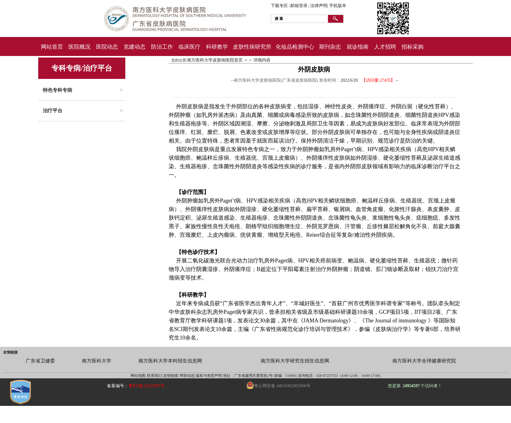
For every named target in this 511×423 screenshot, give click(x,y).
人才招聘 (385, 47)
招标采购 (413, 47)
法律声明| (319, 5)
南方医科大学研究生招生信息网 (295, 360)
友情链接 (10, 352)
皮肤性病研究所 (252, 47)
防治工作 (162, 47)
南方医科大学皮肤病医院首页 (215, 60)
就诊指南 (358, 47)
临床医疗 (189, 47)
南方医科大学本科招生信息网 (170, 360)
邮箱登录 (298, 5)
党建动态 (134, 47)
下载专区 (279, 5)
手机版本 (337, 5)
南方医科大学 (96, 360)
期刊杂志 (330, 47)
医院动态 (107, 47)
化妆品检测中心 (295, 47)
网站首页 (52, 47)
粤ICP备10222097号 (146, 386)
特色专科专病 (57, 90)
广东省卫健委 (40, 360)
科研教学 (217, 47)
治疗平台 (52, 110)
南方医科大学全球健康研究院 (424, 360)
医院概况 (79, 47)
